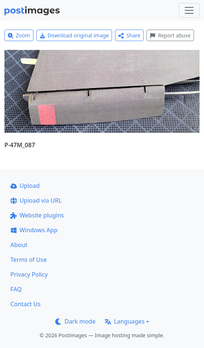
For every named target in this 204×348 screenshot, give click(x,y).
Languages (124, 321)
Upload (25, 186)
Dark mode (75, 321)
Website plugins (37, 215)
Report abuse (170, 35)
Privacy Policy (29, 274)
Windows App (33, 230)
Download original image (74, 35)
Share (129, 35)
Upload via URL (36, 200)
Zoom (19, 35)
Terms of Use (28, 260)
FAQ (16, 289)
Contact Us (25, 304)
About (18, 245)
